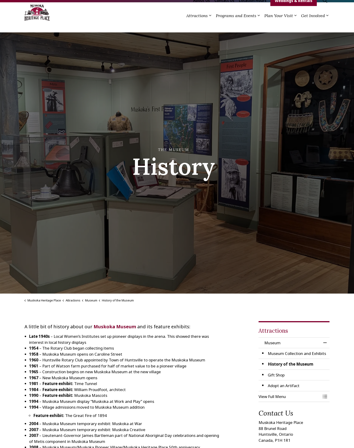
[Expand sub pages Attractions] (210, 24)
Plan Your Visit (278, 25)
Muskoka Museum (115, 326)
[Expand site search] (325, 9)
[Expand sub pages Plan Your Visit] (295, 24)
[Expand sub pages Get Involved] (327, 24)
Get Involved (313, 25)
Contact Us (224, 9)
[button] (289, 396)
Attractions (197, 25)
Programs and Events (236, 25)
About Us (201, 9)
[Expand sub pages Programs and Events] (258, 24)
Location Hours (252, 9)
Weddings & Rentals (294, 10)
